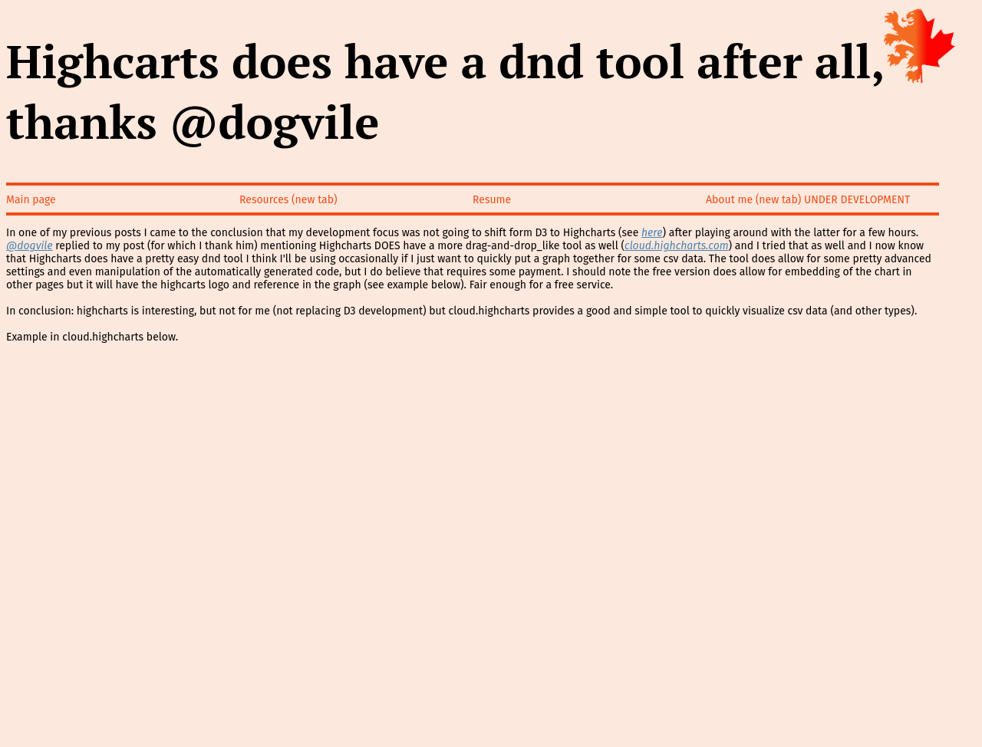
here (652, 232)
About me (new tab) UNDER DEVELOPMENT (808, 199)
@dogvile (29, 245)
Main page (31, 199)
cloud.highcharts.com (676, 245)
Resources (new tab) (288, 199)
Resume (492, 199)
